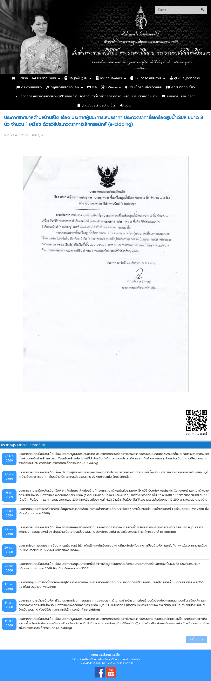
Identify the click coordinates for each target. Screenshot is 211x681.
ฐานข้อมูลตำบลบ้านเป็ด (96, 105)
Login (127, 105)
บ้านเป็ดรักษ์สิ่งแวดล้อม (143, 87)
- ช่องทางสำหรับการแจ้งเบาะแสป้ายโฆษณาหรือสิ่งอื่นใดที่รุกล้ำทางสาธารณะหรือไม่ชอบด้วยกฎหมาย (87, 96)
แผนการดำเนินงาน (145, 78)
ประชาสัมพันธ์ (44, 78)
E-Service (111, 87)
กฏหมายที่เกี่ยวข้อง (62, 87)
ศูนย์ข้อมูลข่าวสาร (185, 78)
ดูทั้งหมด (196, 639)
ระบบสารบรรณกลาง (178, 96)
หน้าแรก (20, 78)
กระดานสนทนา (29, 87)
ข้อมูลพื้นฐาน (75, 78)
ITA (92, 87)
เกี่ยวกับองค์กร (109, 78)
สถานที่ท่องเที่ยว (180, 87)
